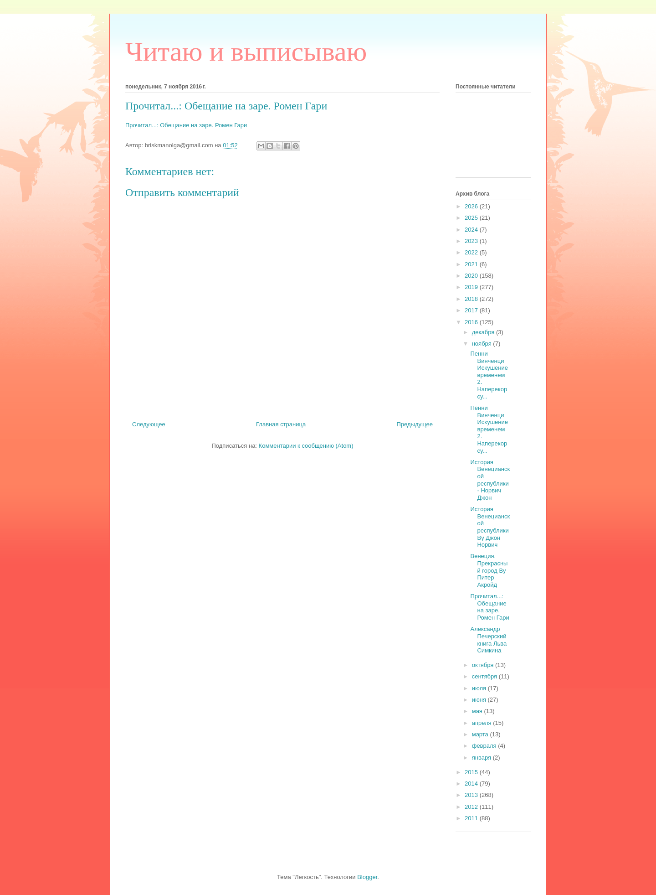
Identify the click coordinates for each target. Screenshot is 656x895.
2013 (472, 795)
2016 (472, 322)
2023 (472, 241)
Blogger (367, 877)
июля (480, 688)
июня (480, 699)
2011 (472, 818)
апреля (482, 722)
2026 (472, 206)
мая (478, 711)
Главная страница (281, 424)
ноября (482, 343)
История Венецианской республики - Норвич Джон (490, 480)
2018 (472, 298)
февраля (485, 745)
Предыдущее (414, 424)
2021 (472, 264)
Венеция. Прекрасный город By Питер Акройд (488, 570)
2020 (472, 275)
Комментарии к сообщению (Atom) (306, 445)
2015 (472, 772)
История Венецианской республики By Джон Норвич (490, 527)
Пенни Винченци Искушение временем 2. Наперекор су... (489, 375)
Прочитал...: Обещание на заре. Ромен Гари (186, 125)
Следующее (148, 424)
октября (483, 665)
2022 (472, 252)
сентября (485, 676)
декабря (484, 332)
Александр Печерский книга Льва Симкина (488, 640)
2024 (472, 229)
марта (481, 734)
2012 (472, 806)
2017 (472, 310)
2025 (472, 217)
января (482, 757)
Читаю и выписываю (246, 51)
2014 (472, 783)
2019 (472, 287)
